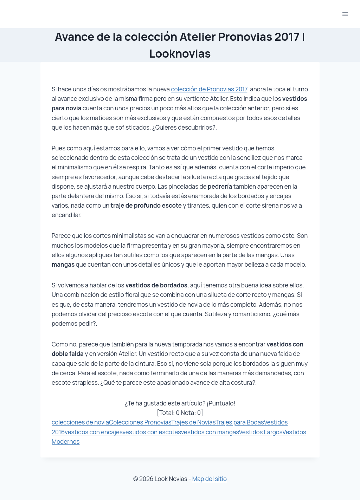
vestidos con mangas (210, 432)
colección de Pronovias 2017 (209, 89)
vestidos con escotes (152, 432)
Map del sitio (209, 479)
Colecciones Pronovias (140, 422)
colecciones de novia (80, 422)
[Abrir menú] (345, 13)
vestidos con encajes (93, 432)
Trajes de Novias (193, 422)
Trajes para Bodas (240, 422)
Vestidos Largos (261, 432)
